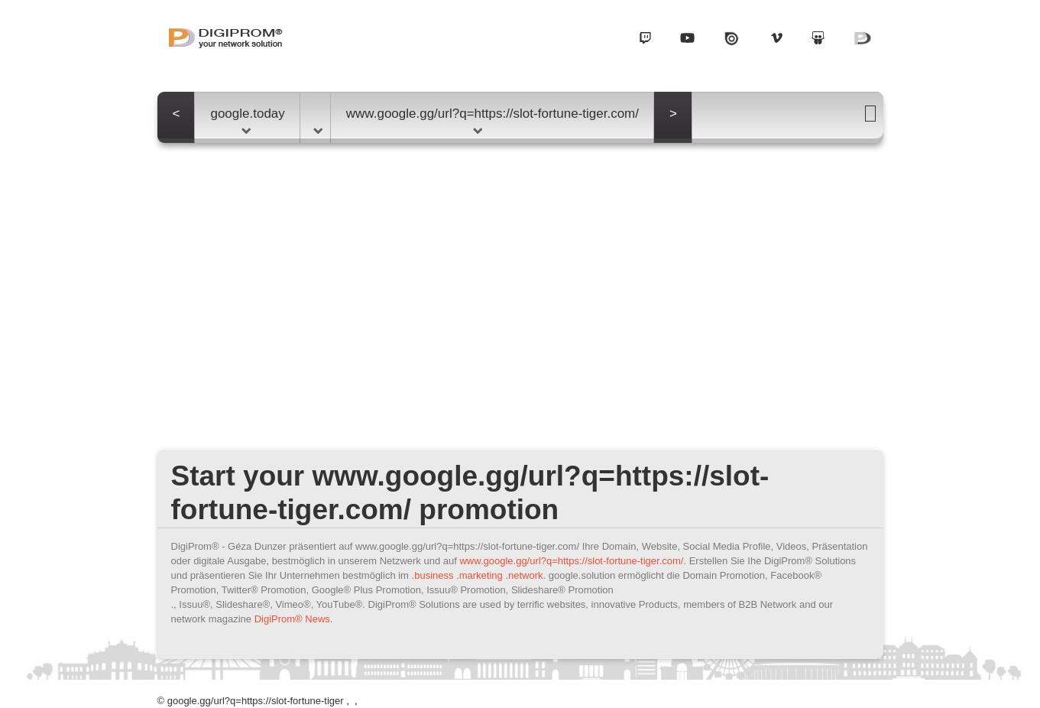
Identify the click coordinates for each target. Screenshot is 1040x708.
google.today (247, 120)
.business (433, 575)
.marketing (479, 575)
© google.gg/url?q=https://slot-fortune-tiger (250, 700)
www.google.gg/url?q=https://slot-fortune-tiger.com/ (492, 120)
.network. (525, 575)
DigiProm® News (292, 619)
